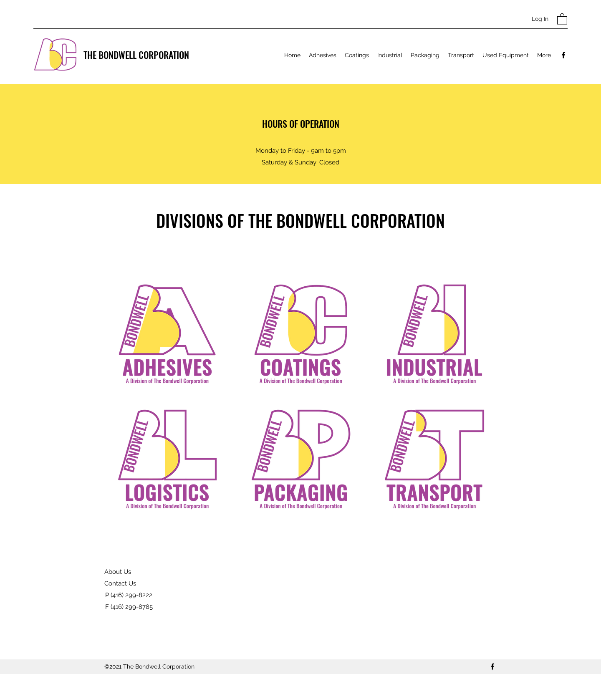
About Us (117, 572)
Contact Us (120, 583)
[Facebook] (563, 55)
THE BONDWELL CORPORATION (136, 54)
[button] (562, 19)
